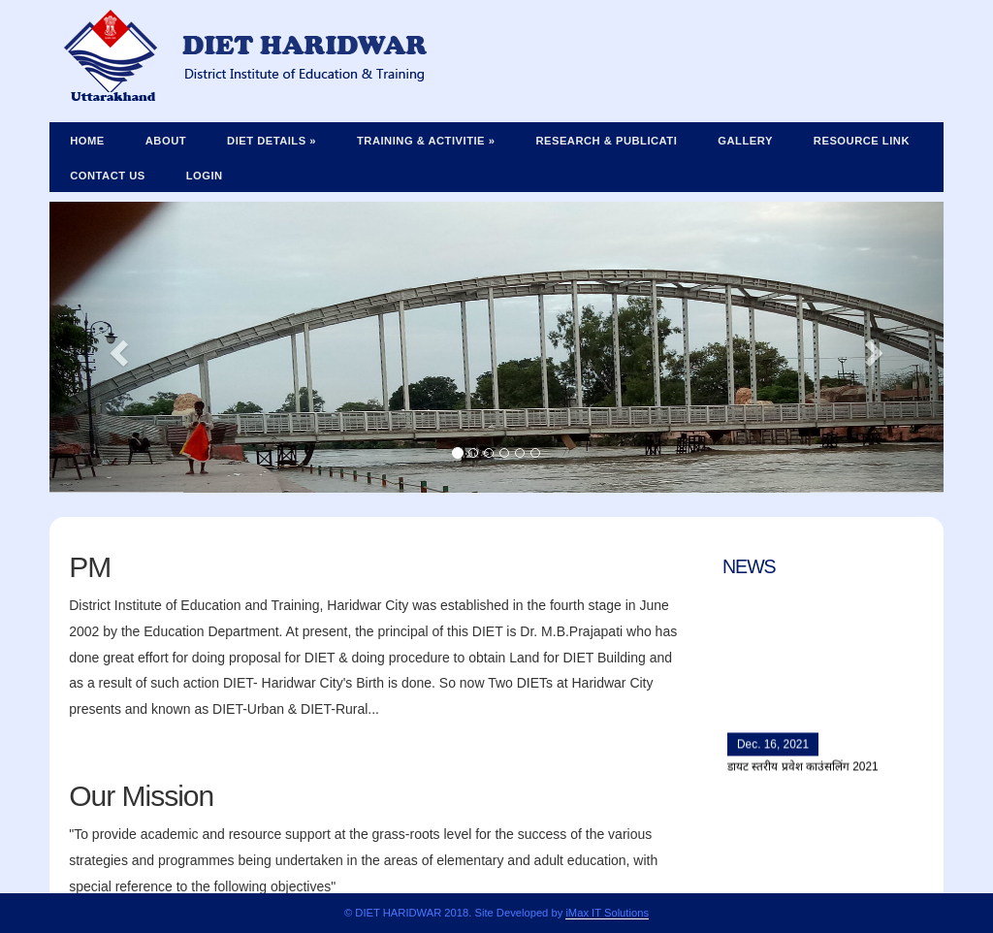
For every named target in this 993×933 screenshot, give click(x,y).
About (165, 140)
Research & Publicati (606, 140)
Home (87, 140)
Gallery (745, 140)
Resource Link (862, 140)
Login (204, 175)
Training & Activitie (426, 140)
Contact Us (107, 175)
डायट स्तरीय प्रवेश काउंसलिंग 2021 (803, 770)
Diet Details (271, 140)
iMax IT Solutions (607, 912)
